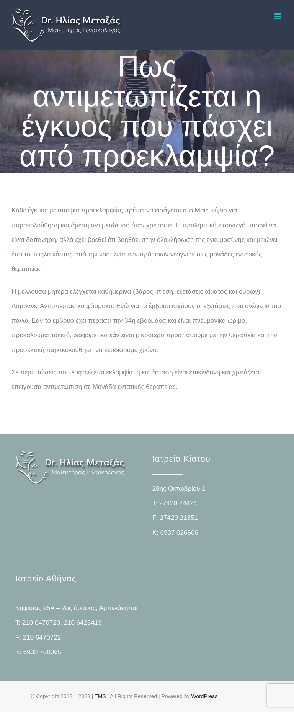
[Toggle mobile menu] (278, 16)
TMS (100, 696)
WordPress (204, 696)
